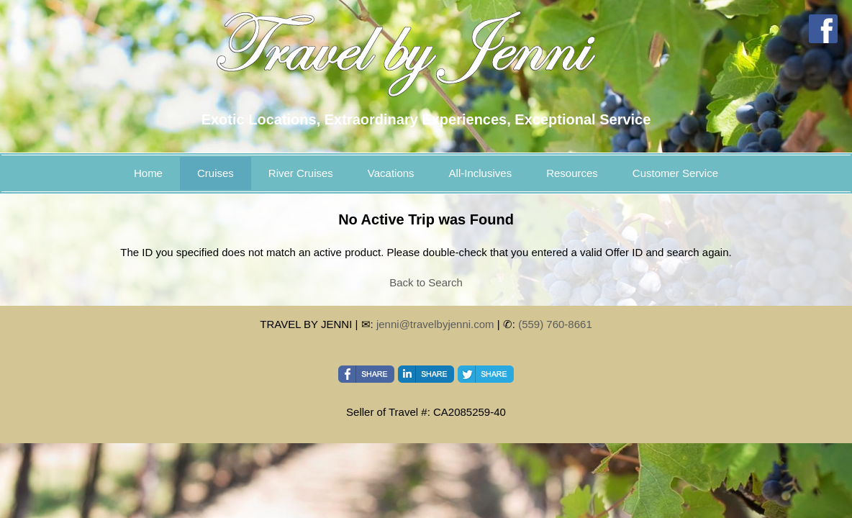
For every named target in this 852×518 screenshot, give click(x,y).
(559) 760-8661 (555, 324)
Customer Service (675, 173)
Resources (572, 173)
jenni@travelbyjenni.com (435, 324)
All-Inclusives (480, 173)
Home (148, 173)
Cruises (215, 173)
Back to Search (426, 282)
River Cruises (300, 173)
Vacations (391, 173)
